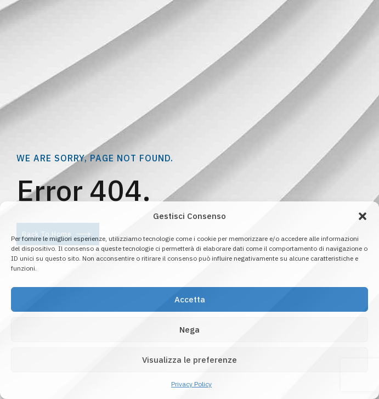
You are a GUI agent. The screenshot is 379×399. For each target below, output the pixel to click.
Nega (189, 329)
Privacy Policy (191, 384)
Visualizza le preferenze (189, 360)
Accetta (189, 299)
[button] (362, 216)
